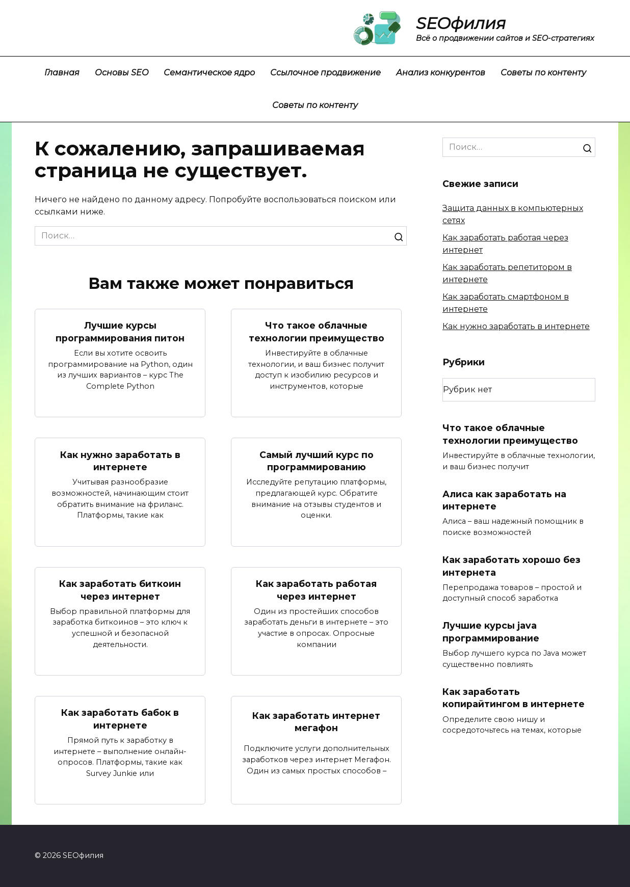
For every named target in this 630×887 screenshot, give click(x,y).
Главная (62, 72)
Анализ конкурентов (440, 72)
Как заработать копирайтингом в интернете (513, 698)
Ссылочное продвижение (325, 72)
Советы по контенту (543, 72)
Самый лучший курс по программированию (316, 460)
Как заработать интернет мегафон (316, 722)
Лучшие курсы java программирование (490, 631)
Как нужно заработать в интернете (120, 460)
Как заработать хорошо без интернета (511, 566)
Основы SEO (121, 72)
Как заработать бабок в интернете (120, 719)
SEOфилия (461, 23)
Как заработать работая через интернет (316, 590)
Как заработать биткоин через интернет (120, 590)
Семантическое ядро (209, 72)
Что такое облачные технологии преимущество (316, 331)
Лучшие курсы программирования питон (120, 331)
